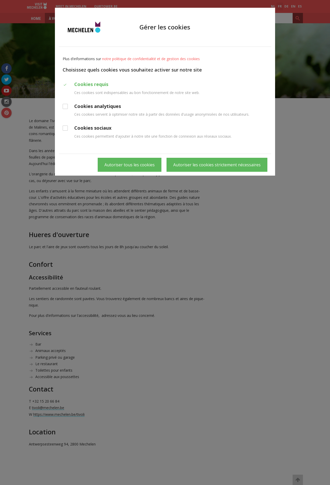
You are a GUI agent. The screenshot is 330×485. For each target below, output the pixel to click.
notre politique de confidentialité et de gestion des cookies (151, 58)
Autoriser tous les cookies (129, 165)
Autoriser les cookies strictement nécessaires (217, 165)
